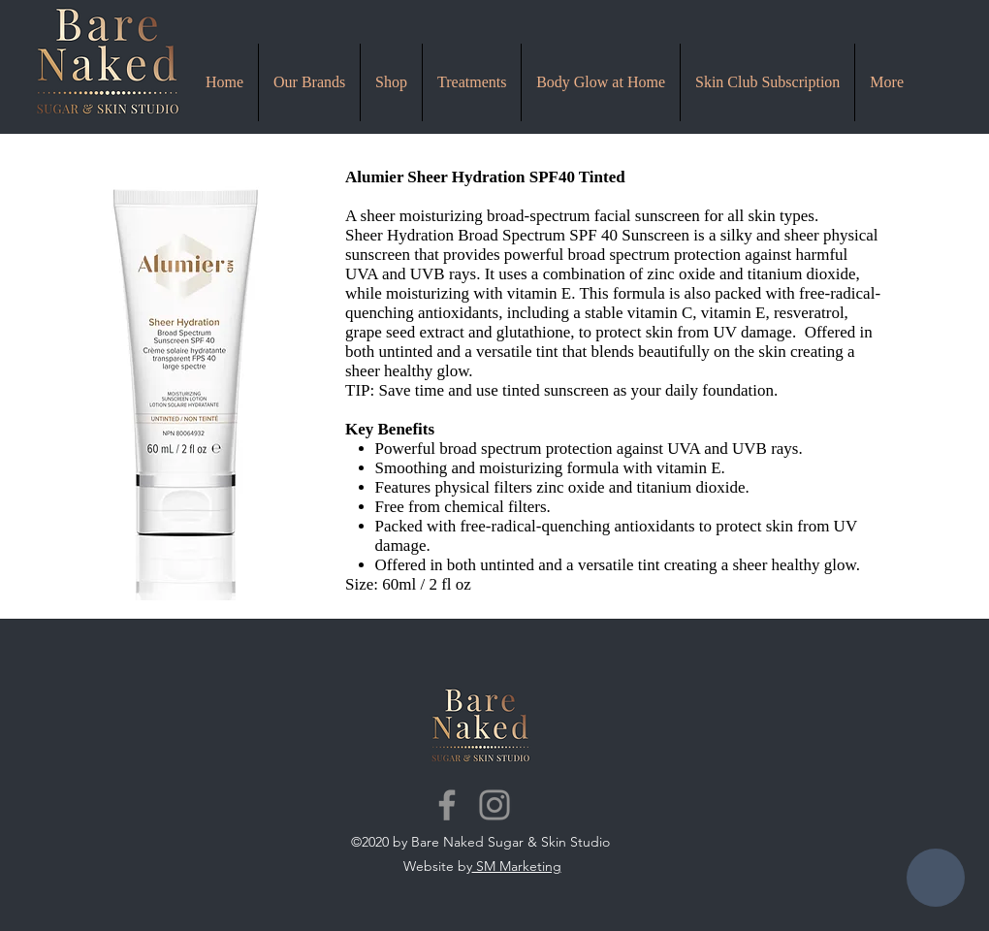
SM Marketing (516, 866)
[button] (472, 82)
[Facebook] (447, 805)
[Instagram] (494, 805)
